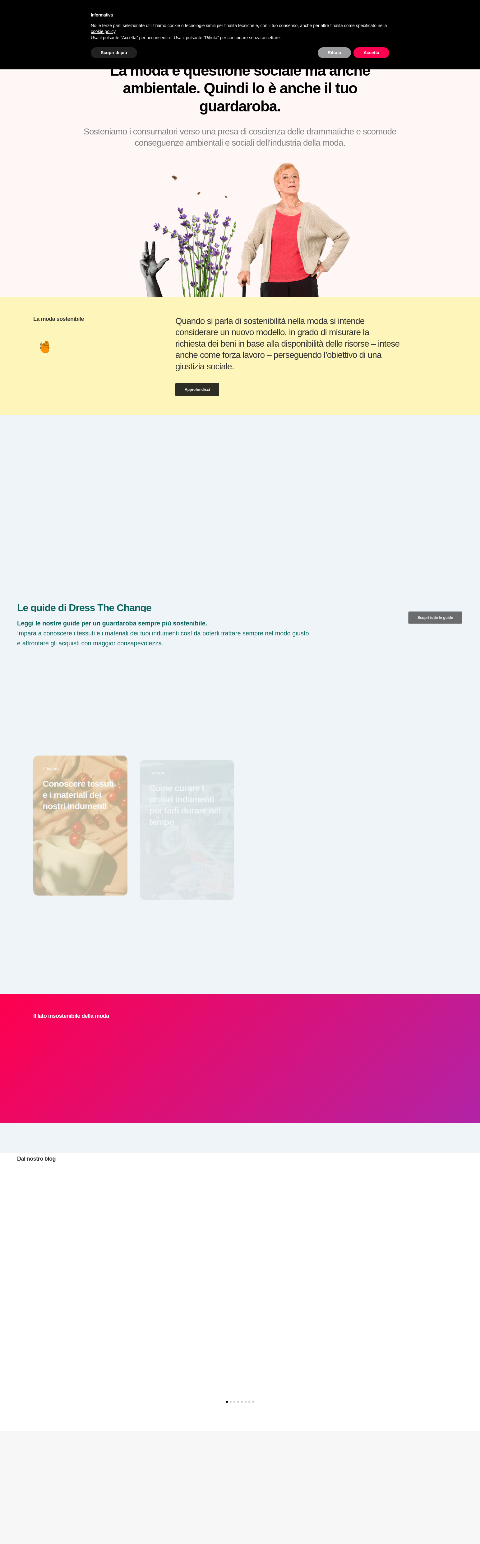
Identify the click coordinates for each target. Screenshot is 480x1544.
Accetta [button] (371, 52)
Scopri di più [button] (114, 52)
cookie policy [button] (103, 31)
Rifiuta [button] (334, 52)
